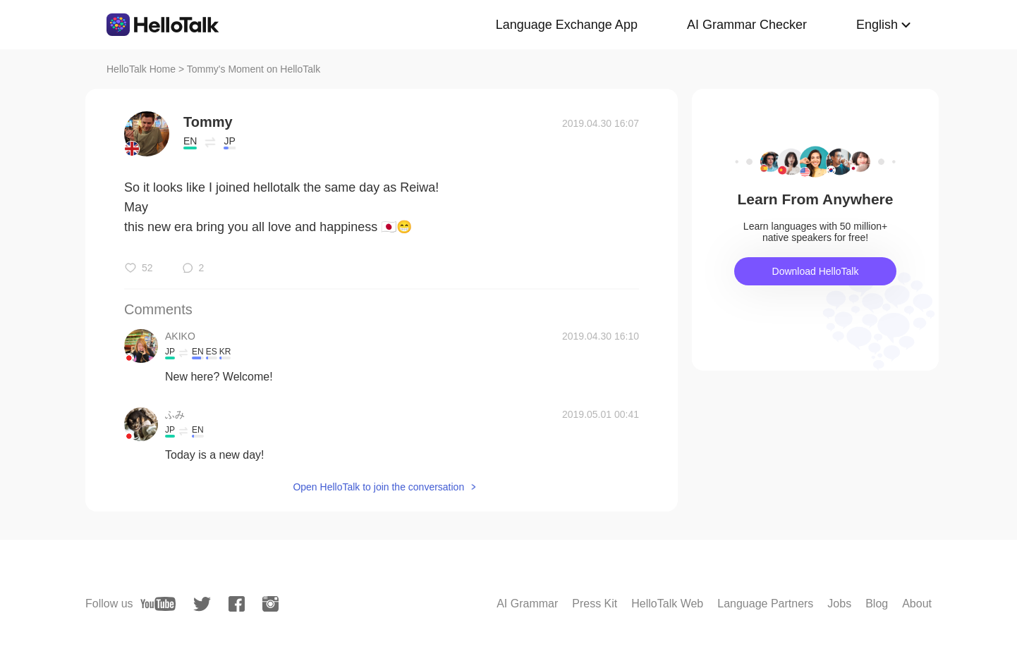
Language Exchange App (567, 25)
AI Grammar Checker (747, 25)
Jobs (839, 604)
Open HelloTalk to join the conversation (378, 487)
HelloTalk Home (141, 69)
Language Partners (765, 604)
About (917, 604)
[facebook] (237, 604)
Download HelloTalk (815, 271)
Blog (876, 604)
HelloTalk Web (667, 604)
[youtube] (158, 604)
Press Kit (594, 604)
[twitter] (202, 604)
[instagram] (270, 604)
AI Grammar (527, 604)
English (877, 25)
